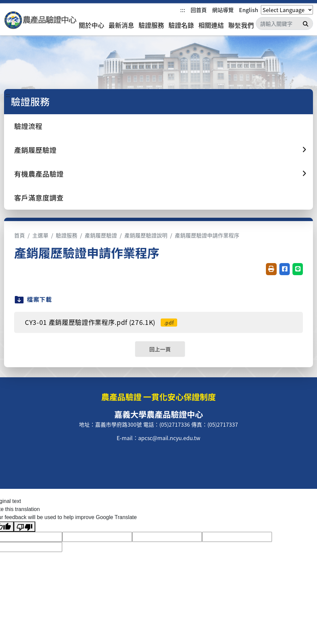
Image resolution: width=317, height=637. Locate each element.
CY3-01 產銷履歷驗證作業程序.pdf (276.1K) (101, 322)
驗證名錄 (181, 25)
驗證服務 (151, 25)
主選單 (40, 235)
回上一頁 (160, 349)
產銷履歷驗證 (101, 235)
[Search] (284, 23)
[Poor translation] (24, 526)
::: (182, 10)
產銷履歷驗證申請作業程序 (207, 235)
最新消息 (121, 25)
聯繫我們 (241, 25)
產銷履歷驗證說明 (145, 235)
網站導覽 (223, 10)
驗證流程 (28, 126)
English (248, 10)
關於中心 (91, 25)
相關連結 (211, 25)
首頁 (19, 235)
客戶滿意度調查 (39, 198)
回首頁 (199, 10)
